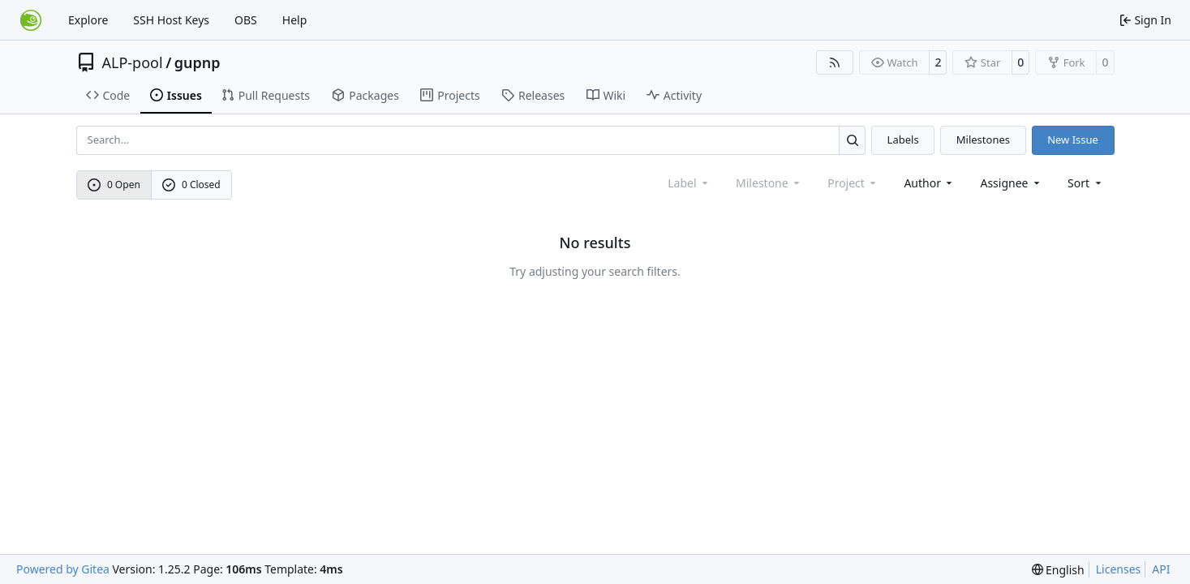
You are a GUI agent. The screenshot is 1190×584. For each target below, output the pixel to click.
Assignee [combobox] (1011, 183)
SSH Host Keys (171, 20)
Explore (88, 20)
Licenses (1118, 569)
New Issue (1072, 139)
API (1161, 569)
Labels (903, 139)
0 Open (114, 184)
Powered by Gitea (63, 569)
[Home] (31, 20)
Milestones (983, 139)
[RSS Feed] (834, 62)
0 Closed (191, 184)
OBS (245, 20)
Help (294, 20)
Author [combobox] (929, 183)
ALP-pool (132, 62)
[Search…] (852, 140)
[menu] (1086, 183)
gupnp (197, 62)
